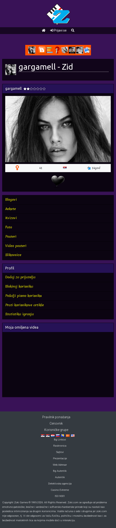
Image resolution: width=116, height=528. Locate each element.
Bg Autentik (60, 470)
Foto (8, 227)
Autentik (60, 477)
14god (93, 168)
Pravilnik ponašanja (56, 417)
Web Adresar (60, 464)
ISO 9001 (60, 496)
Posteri (10, 236)
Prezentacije (60, 458)
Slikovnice (13, 255)
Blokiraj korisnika (19, 286)
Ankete (10, 209)
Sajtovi (60, 452)
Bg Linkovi (60, 439)
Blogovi (11, 199)
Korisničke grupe (56, 430)
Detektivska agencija (60, 483)
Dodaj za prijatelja (20, 277)
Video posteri (15, 246)
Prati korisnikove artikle (24, 305)
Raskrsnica (59, 445)
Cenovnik (56, 423)
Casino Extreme (60, 490)
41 (40, 168)
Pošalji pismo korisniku (23, 295)
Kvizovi (11, 218)
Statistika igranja (19, 314)
